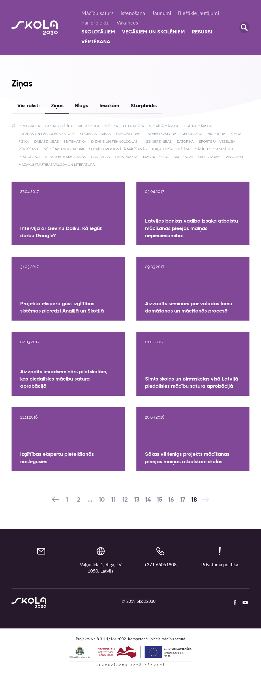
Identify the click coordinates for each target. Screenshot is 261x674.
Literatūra (133, 126)
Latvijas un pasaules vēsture (46, 134)
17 (182, 500)
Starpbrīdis (144, 105)
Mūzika (111, 126)
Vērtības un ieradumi (64, 149)
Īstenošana (133, 13)
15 (159, 500)
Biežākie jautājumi (198, 13)
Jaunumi (161, 13)
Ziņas (57, 105)
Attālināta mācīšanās (65, 157)
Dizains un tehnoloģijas (114, 142)
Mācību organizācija (214, 149)
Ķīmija (235, 134)
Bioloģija (216, 134)
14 (148, 500)
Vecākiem (234, 157)
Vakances (127, 22)
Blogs (81, 105)
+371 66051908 (160, 564)
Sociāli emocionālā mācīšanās (118, 149)
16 (171, 500)
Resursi (202, 32)
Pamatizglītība (59, 126)
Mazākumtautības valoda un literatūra (56, 165)
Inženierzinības (157, 142)
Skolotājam (209, 157)
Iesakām (109, 105)
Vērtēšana (95, 41)
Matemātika (75, 142)
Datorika (185, 142)
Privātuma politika (219, 564)
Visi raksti (28, 105)
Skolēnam (183, 157)
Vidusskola (88, 126)
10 (102, 500)
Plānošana (29, 157)
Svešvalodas (128, 134)
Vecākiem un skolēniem (153, 32)
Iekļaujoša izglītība (170, 149)
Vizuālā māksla (164, 126)
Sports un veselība (217, 142)
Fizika (23, 142)
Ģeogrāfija (191, 134)
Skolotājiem (98, 32)
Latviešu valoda (161, 134)
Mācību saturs (97, 13)
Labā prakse (126, 157)
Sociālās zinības (95, 134)
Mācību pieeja (155, 157)
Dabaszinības (46, 142)
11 (113, 500)
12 (125, 500)
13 (136, 500)
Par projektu (95, 22)
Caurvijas (100, 157)
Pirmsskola (29, 126)
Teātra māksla (198, 126)
